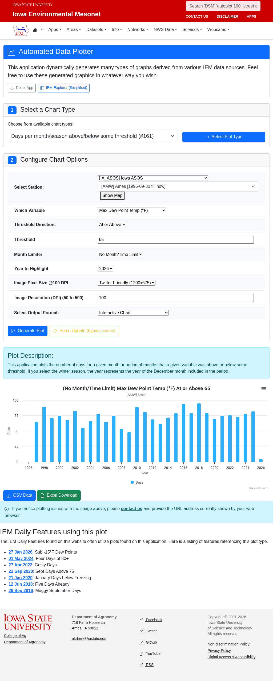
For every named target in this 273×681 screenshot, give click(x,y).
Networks (136, 29)
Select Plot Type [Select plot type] (223, 137)
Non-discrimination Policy (229, 644)
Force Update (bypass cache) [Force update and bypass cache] (84, 331)
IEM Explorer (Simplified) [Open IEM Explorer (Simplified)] (63, 88)
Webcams (216, 29)
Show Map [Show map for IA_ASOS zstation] (112, 195)
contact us (197, 16)
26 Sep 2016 (21, 590)
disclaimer (227, 16)
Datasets (94, 29)
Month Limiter (28, 254)
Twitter (148, 631)
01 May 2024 (21, 558)
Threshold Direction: (35, 224)
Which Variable (29, 210)
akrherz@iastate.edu (89, 638)
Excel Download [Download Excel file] (58, 496)
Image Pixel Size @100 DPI (41, 283)
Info (115, 29)
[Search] (223, 6)
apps (251, 16)
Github (148, 642)
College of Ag (15, 635)
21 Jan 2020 (21, 577)
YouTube (150, 653)
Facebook (151, 620)
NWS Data (164, 29)
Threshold (24, 239)
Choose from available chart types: (40, 124)
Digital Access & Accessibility (232, 657)
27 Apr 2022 (20, 565)
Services (190, 29)
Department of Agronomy (25, 642)
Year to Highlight (31, 268)
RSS (147, 665)
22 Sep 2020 (21, 571)
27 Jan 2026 (21, 552)
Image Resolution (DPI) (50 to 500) (48, 297)
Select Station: (29, 187)
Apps (53, 29)
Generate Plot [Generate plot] (27, 331)
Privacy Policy (219, 650)
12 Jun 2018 (21, 584)
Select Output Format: (36, 312)
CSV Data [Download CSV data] (19, 496)
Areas (72, 29)
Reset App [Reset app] (21, 88)
